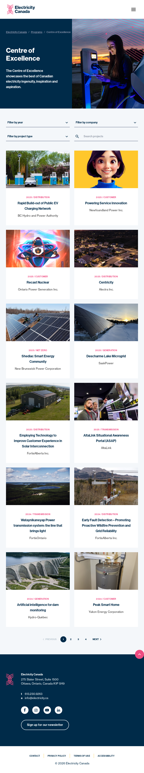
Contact (34, 755)
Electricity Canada (16, 32)
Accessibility (106, 755)
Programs (36, 32)
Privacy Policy (57, 755)
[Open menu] (133, 9)
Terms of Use (82, 755)
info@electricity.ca (34, 698)
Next (98, 639)
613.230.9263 (31, 694)
